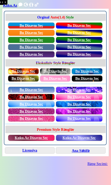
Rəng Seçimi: (97, 164)
